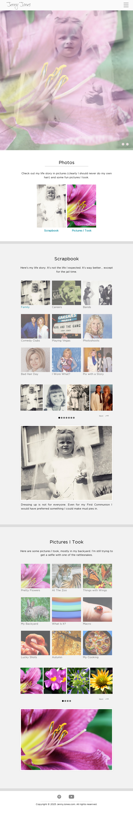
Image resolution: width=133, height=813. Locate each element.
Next (105, 416)
